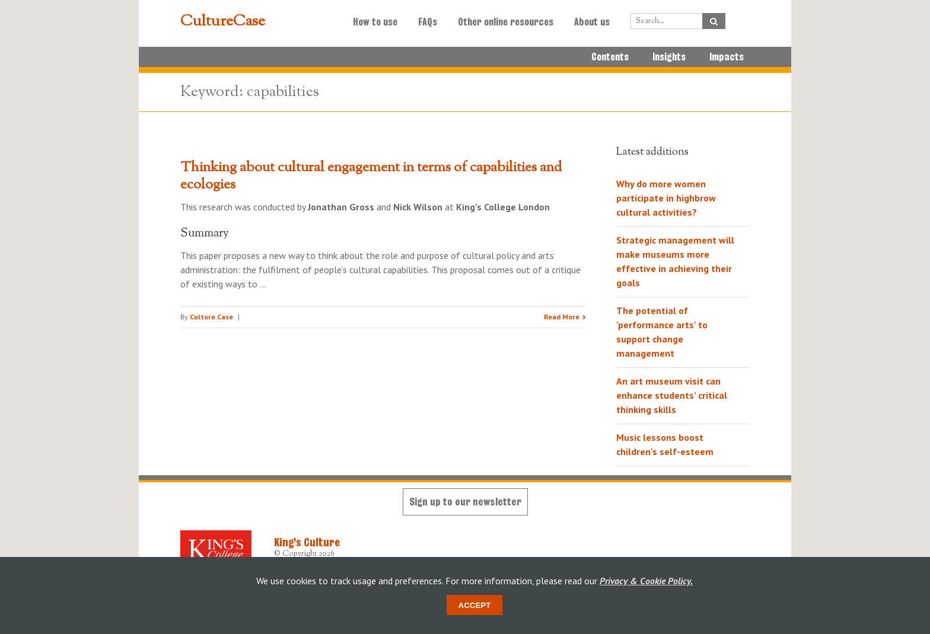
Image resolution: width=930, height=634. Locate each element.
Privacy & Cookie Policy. (646, 580)
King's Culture (307, 542)
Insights (669, 57)
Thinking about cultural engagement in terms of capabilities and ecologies (371, 176)
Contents (610, 57)
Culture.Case (211, 316)
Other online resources (505, 22)
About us (592, 22)
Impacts (726, 57)
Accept (474, 605)
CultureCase (222, 22)
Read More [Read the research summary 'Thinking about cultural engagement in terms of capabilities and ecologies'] (561, 316)
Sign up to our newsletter (465, 501)
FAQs (427, 22)
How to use (375, 22)
